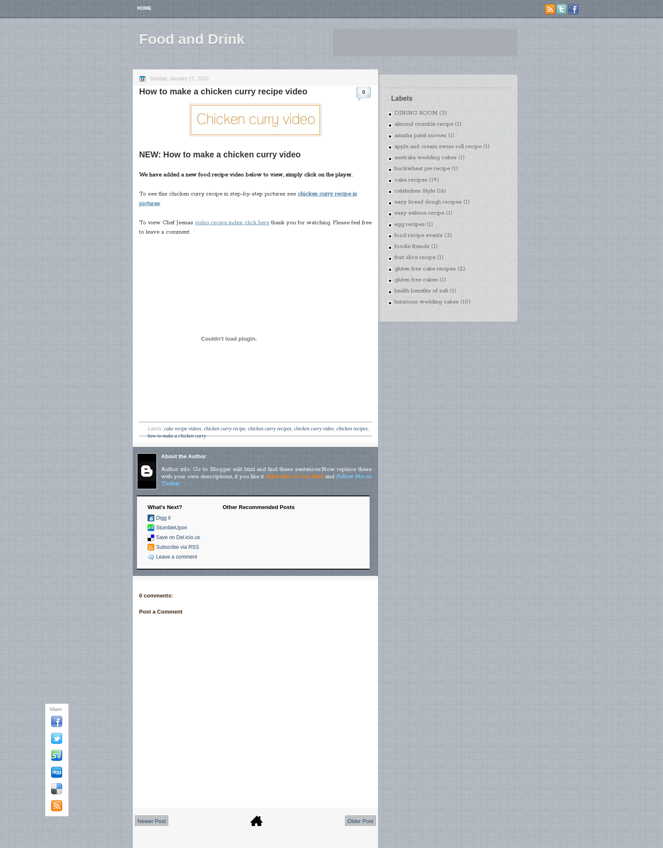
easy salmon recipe (419, 213)
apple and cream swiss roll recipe (438, 146)
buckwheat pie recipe (422, 168)
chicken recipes (352, 429)
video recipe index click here (232, 222)
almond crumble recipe (424, 124)
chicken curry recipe (224, 429)
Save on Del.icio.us (178, 537)
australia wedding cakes (426, 157)
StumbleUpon (171, 528)
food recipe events (419, 235)
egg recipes (410, 224)
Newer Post (151, 821)
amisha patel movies (421, 135)
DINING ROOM (416, 113)
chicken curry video (314, 429)
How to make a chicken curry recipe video (223, 91)
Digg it (163, 518)
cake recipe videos (182, 429)
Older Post (360, 821)
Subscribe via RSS (177, 547)
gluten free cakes (416, 280)
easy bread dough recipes (428, 202)
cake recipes (411, 180)
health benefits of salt (421, 291)
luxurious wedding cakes (427, 302)
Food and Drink (191, 39)
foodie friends (412, 246)
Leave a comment (176, 557)
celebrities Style (415, 191)
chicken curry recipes (269, 429)
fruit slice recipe (415, 257)
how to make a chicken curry (177, 436)
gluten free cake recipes (425, 269)
